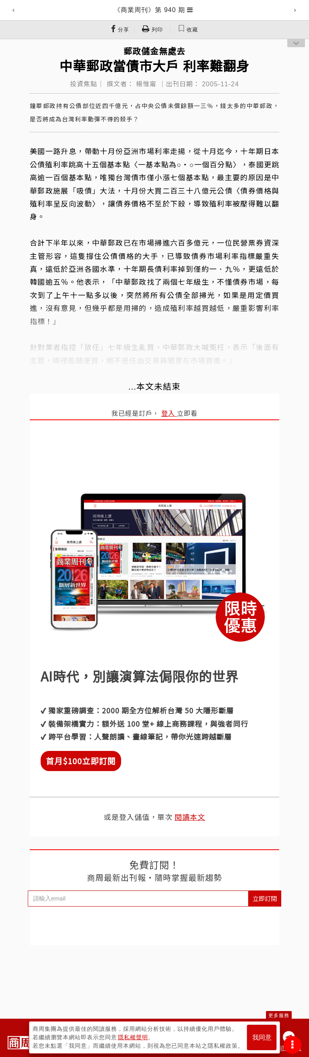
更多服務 (278, 1015)
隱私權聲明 (133, 1037)
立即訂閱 (265, 898)
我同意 (262, 1037)
